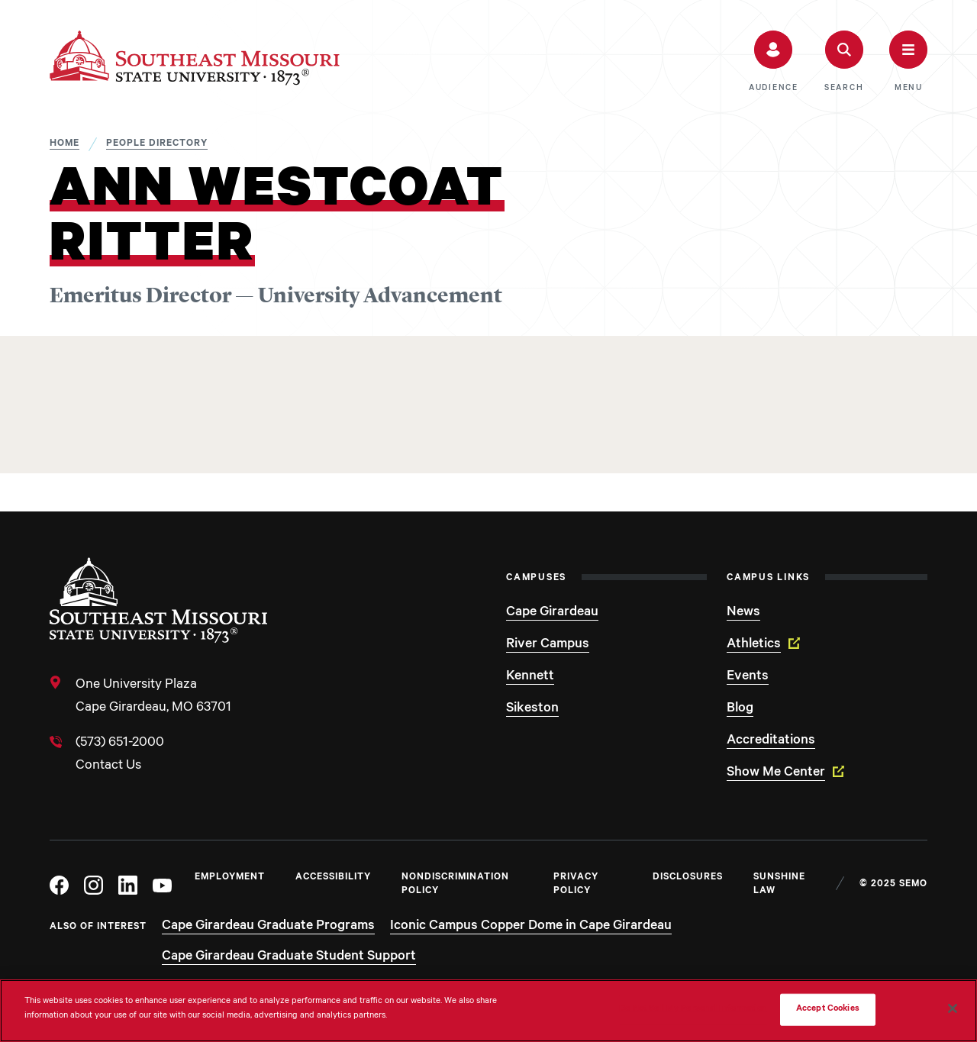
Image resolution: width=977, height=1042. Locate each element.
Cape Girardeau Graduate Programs (268, 926)
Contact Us (108, 766)
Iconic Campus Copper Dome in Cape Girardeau (531, 926)
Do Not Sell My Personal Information (693, 1010)
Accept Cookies (827, 1010)
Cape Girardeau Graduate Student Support (289, 957)
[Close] (952, 1008)
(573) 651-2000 (120, 743)
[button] (773, 62)
